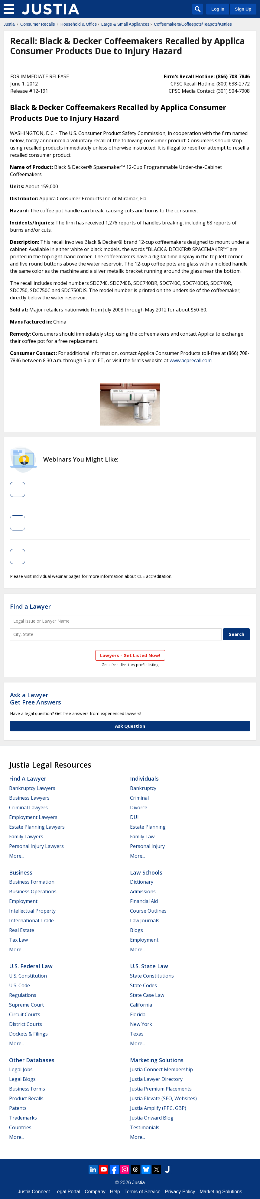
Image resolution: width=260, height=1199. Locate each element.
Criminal (139, 797)
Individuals (144, 778)
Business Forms (27, 1088)
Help (115, 1191)
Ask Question (130, 726)
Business (20, 872)
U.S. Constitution (28, 975)
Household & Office (78, 24)
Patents (18, 1108)
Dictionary (141, 881)
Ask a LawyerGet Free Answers (35, 698)
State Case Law (147, 995)
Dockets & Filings (28, 1033)
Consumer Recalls (37, 24)
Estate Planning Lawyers (37, 827)
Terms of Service (143, 1191)
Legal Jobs (21, 1069)
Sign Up (243, 9)
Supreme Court (26, 1004)
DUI (134, 817)
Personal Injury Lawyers (36, 846)
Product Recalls (26, 1098)
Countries (20, 1127)
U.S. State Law (149, 966)
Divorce (138, 807)
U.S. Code (19, 985)
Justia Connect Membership (161, 1069)
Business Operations (33, 891)
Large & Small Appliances (125, 24)
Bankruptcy (143, 788)
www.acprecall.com (191, 360)
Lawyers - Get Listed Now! (130, 655)
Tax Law (18, 939)
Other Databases (31, 1060)
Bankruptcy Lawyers (32, 788)
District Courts (25, 1024)
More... (16, 856)
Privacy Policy (180, 1191)
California (141, 1004)
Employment (23, 901)
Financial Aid (144, 901)
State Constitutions (152, 975)
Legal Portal (67, 1191)
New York (141, 1024)
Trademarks (23, 1117)
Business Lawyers (29, 797)
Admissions (143, 891)
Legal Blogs (22, 1079)
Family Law (142, 836)
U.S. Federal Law (31, 966)
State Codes (143, 985)
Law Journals (144, 920)
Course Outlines (148, 910)
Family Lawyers (26, 836)
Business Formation (31, 881)
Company (95, 1191)
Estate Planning (148, 827)
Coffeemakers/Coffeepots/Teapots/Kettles (193, 24)
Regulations (22, 995)
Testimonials (144, 1127)
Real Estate (21, 930)
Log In (217, 9)
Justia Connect (34, 1191)
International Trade (31, 920)
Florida (137, 1014)
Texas (137, 1033)
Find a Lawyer (30, 606)
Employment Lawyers (33, 817)
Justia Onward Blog (152, 1117)
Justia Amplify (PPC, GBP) (158, 1108)
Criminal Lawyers (28, 807)
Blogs (136, 930)
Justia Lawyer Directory (156, 1079)
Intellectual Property (32, 910)
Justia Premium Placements (161, 1088)
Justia (9, 24)
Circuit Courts (24, 1014)
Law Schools (146, 872)
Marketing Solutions (157, 1060)
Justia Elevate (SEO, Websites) (163, 1098)
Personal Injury (147, 846)
